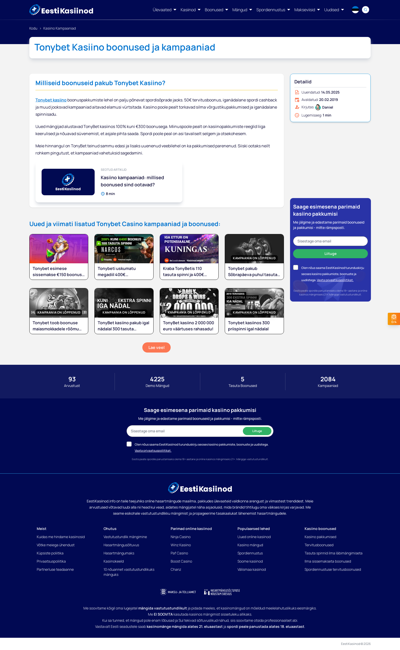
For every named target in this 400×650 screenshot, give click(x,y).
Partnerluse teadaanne (55, 569)
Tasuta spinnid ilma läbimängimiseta (333, 553)
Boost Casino (181, 561)
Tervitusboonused (319, 544)
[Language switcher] (355, 10)
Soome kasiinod (250, 561)
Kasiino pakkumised (320, 536)
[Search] (365, 10)
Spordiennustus (250, 553)
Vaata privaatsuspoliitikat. (335, 280)
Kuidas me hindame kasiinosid (61, 536)
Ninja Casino (181, 536)
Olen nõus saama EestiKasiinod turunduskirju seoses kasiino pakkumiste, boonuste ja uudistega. (332, 274)
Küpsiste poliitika (50, 553)
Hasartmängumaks (119, 553)
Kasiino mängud (250, 544)
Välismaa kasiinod (252, 569)
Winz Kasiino (181, 544)
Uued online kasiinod (254, 536)
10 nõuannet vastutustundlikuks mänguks (129, 572)
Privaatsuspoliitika (51, 561)
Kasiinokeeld (114, 561)
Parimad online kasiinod (191, 528)
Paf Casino (179, 553)
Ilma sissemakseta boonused (328, 561)
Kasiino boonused (320, 528)
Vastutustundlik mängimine (125, 536)
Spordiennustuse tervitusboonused (333, 569)
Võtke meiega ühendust (55, 544)
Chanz (176, 569)
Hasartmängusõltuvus (121, 544)
